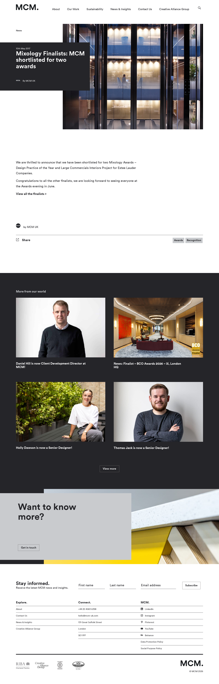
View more (109, 468)
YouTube (147, 628)
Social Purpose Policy (151, 648)
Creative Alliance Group (174, 9)
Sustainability (95, 9)
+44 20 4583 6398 (87, 609)
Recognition (194, 240)
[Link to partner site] (23, 665)
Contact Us (145, 9)
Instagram (148, 615)
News (19, 30)
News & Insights (120, 9)
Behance (147, 635)
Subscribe (191, 585)
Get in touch (28, 547)
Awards (178, 240)
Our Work (73, 9)
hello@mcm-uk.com (88, 616)
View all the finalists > (31, 193)
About (56, 9)
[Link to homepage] (27, 7)
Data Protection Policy (152, 642)
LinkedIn (147, 609)
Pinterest (147, 622)
